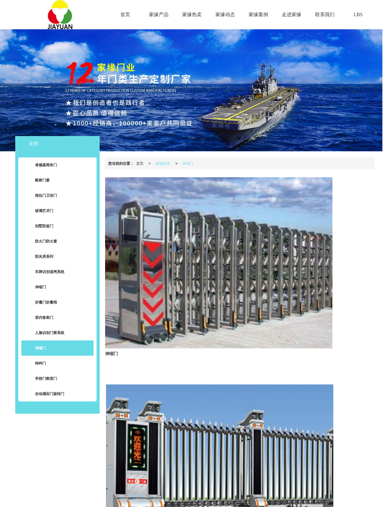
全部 (34, 143)
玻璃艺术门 (39, 211)
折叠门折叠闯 (41, 302)
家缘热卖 (192, 14)
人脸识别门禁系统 (45, 333)
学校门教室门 (41, 378)
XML (207, 487)
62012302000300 (193, 499)
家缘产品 (158, 14)
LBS (358, 14)
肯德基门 (190, 493)
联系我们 (325, 14)
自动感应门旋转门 (45, 394)
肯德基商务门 (41, 165)
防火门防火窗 (41, 241)
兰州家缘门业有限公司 (162, 487)
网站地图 (191, 487)
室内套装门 (39, 317)
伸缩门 (188, 163)
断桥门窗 (38, 180)
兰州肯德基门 (213, 493)
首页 (125, 14)
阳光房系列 (39, 256)
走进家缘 (291, 14)
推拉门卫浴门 (41, 195)
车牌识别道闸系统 (45, 272)
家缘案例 (258, 14)
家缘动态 (225, 14)
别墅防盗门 (39, 226)
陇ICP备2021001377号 (263, 487)
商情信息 (222, 487)
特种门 (36, 363)
